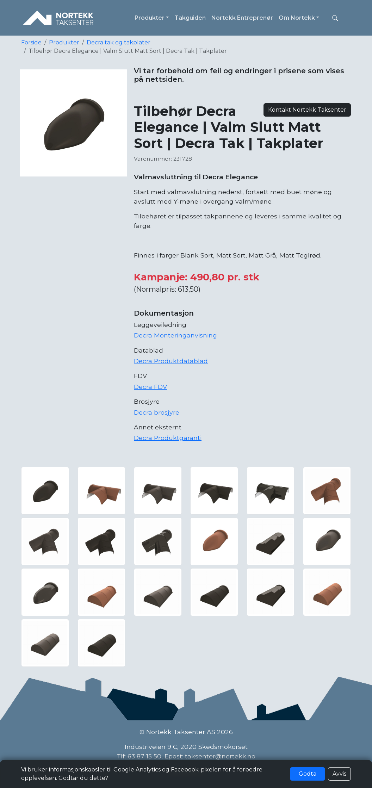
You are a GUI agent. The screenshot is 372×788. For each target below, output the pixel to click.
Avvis (339, 773)
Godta (307, 773)
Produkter (64, 42)
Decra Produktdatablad (171, 361)
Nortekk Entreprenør (242, 17)
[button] (335, 18)
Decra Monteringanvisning (175, 335)
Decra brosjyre (156, 412)
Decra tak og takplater (118, 42)
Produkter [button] (150, 17)
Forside (31, 42)
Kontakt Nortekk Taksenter (307, 109)
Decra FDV (150, 386)
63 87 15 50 (144, 756)
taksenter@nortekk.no (220, 756)
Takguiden (190, 17)
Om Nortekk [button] (297, 17)
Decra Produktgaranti (168, 437)
